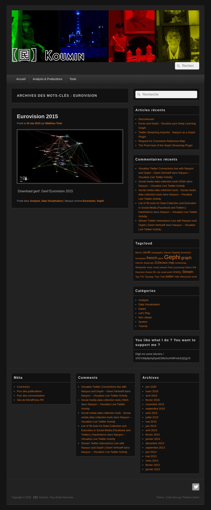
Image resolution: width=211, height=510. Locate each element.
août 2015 (151, 412)
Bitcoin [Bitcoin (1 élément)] (138, 252)
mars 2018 (151, 391)
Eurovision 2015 (37, 116)
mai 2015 (150, 421)
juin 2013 (150, 451)
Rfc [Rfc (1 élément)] (154, 272)
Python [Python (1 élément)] (188, 267)
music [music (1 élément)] (150, 267)
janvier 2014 (152, 438)
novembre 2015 (154, 404)
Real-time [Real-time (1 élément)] (140, 272)
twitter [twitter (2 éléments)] (170, 276)
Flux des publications (29, 391)
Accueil (21, 79)
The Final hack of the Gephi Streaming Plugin (165, 145)
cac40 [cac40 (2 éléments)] (147, 252)
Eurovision (89, 201)
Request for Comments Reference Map (161, 141)
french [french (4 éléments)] (152, 258)
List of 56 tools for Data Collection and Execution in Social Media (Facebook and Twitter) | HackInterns (167, 207)
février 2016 (152, 399)
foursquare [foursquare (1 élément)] (140, 258)
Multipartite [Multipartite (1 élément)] (140, 267)
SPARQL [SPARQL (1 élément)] (177, 272)
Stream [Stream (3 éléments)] (187, 272)
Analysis (35, 201)
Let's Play (144, 313)
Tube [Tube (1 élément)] (162, 276)
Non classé (145, 317)
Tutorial (142, 326)
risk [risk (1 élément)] (158, 272)
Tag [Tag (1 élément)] (137, 276)
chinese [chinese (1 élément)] (167, 252)
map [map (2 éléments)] (171, 262)
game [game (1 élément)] (160, 258)
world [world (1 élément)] (194, 276)
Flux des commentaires (31, 395)
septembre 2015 (155, 408)
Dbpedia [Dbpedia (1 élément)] (176, 252)
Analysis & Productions (47, 79)
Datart (142, 308)
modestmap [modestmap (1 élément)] (180, 263)
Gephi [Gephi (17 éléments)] (172, 257)
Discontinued (146, 119)
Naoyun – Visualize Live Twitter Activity (161, 185)
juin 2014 (150, 425)
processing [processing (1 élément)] (179, 267)
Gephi (100, 201)
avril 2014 (151, 430)
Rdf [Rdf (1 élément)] (194, 267)
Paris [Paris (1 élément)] (170, 267)
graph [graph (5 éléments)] (186, 257)
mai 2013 (150, 456)
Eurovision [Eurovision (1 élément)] (186, 252)
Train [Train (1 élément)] (157, 276)
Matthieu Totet (53, 123)
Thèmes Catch (190, 497)
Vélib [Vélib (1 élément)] (176, 276)
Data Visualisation (52, 201)
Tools (72, 79)
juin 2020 (150, 386)
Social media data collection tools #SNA (162, 181)
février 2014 (152, 434)
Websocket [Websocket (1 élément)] (185, 276)
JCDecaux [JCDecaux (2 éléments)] (161, 262)
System (142, 321)
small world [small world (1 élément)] (166, 272)
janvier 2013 (152, 469)
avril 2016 (151, 395)
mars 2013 (151, 460)
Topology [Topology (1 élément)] (149, 276)
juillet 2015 (151, 417)
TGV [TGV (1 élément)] (142, 276)
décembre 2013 (154, 443)
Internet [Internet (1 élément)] (139, 263)
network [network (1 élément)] (163, 267)
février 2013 (152, 464)
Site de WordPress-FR (30, 399)
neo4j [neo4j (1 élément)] (156, 267)
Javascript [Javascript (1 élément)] (149, 263)
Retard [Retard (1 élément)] (148, 272)
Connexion (23, 386)
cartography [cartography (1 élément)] (157, 252)
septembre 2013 (155, 447)
